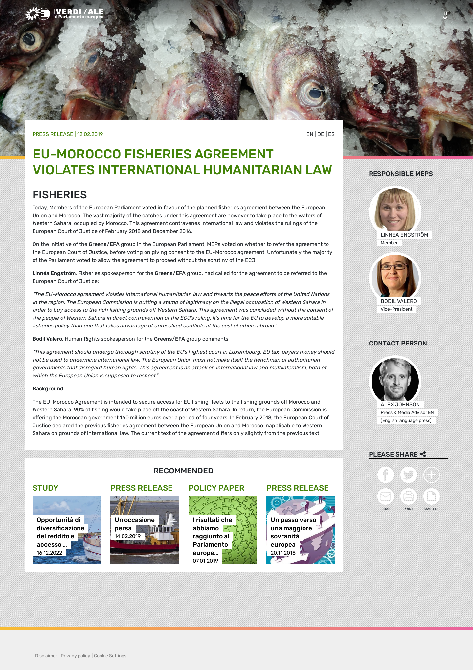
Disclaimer (46, 656)
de (320, 134)
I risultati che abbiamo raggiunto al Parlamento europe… (212, 536)
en (309, 134)
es (331, 134)
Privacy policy (75, 656)
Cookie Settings (110, 656)
